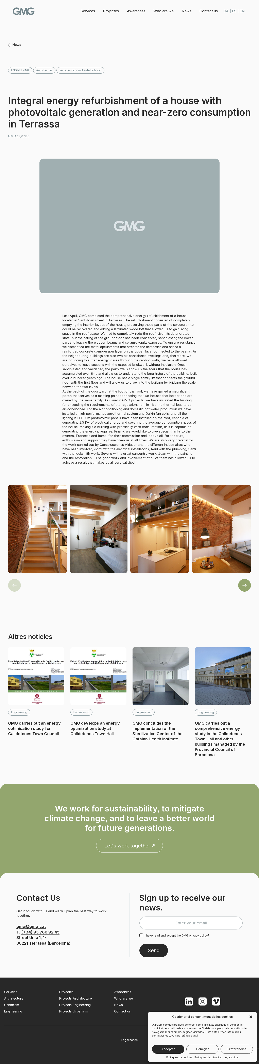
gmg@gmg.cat (31, 926)
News (186, 11)
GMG (25, 11)
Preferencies (236, 1049)
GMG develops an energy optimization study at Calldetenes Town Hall (95, 728)
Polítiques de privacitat (208, 1057)
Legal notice (231, 1057)
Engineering (20, 70)
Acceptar (168, 1049)
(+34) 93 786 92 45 (40, 932)
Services (87, 11)
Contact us (208, 11)
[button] (251, 1017)
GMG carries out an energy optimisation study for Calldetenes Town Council (34, 728)
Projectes (110, 11)
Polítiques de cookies (179, 1057)
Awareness (135, 11)
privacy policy (198, 935)
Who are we (163, 11)
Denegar (202, 1049)
